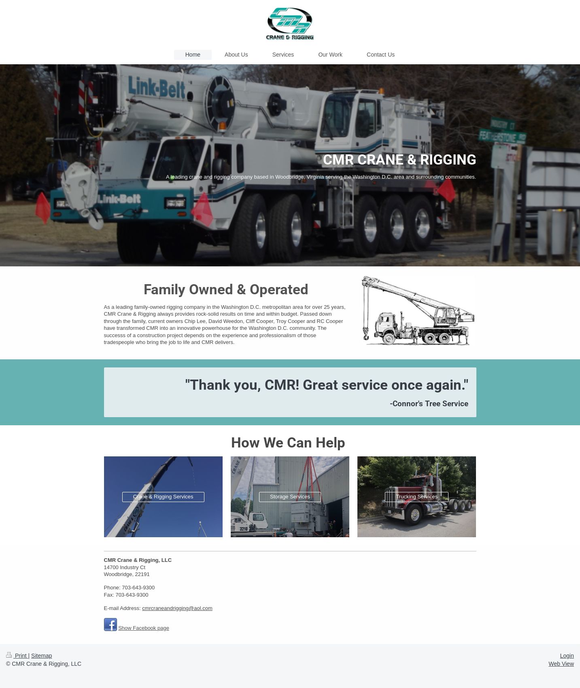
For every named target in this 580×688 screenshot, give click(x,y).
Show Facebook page (143, 628)
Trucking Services (417, 497)
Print (17, 655)
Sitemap (41, 655)
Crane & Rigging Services (163, 497)
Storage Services (290, 497)
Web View (561, 664)
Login (567, 655)
